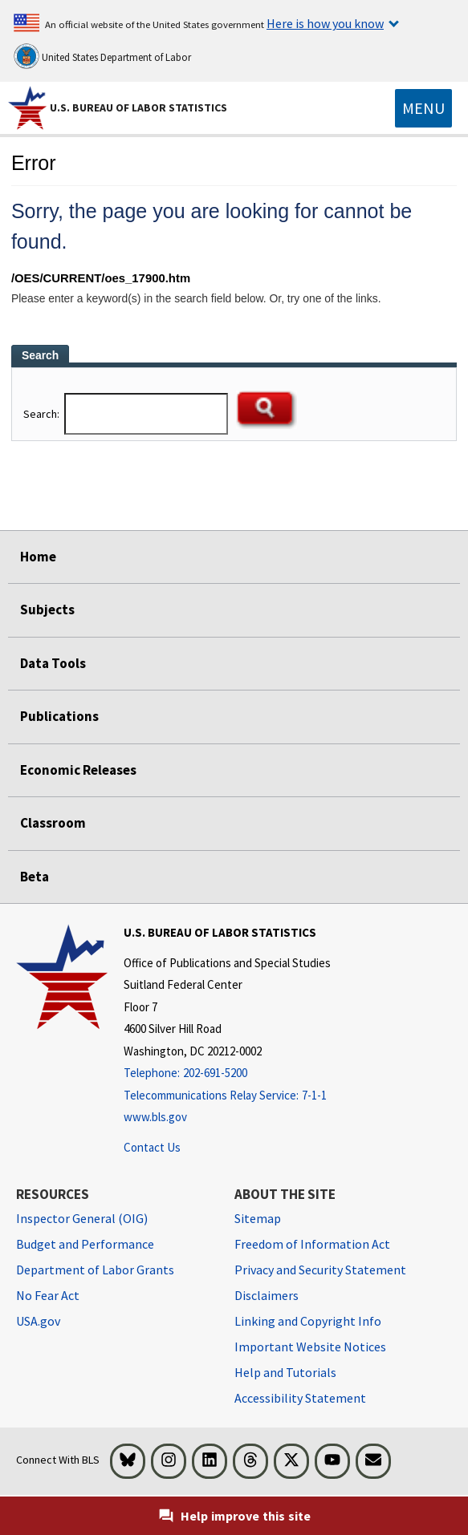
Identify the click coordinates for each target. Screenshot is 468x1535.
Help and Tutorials (285, 1372)
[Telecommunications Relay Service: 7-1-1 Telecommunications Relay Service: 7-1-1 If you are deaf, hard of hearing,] (227, 1096)
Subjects (47, 609)
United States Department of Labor (102, 56)
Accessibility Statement (300, 1398)
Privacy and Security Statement (320, 1270)
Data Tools (53, 663)
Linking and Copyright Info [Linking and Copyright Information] (307, 1321)
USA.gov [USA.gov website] (38, 1321)
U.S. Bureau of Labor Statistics (138, 107)
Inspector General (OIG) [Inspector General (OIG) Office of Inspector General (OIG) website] (82, 1218)
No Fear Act (47, 1295)
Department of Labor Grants (95, 1270)
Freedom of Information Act (312, 1244)
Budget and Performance (85, 1244)
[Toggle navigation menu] (423, 108)
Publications (59, 716)
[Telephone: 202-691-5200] (227, 1073)
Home (38, 556)
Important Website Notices (310, 1347)
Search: (42, 414)
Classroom (53, 823)
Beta (34, 876)
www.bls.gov (155, 1116)
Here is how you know (325, 23)
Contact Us (152, 1147)
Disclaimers (266, 1295)
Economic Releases (78, 770)
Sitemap (257, 1218)
